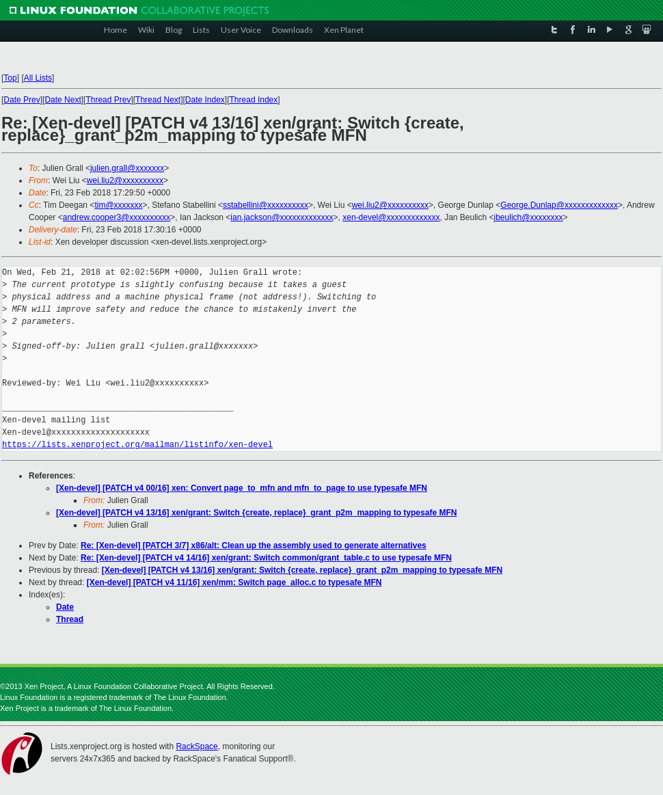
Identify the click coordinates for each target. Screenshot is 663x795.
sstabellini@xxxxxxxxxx (265, 205)
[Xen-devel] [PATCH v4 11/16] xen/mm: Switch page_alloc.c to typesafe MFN (234, 582)
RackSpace (196, 746)
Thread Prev (108, 100)
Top (9, 78)
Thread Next (157, 100)
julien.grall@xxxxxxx (127, 168)
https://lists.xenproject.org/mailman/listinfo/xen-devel (137, 444)
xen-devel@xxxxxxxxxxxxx (390, 217)
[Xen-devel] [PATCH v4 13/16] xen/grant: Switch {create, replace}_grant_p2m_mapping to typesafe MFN (256, 512)
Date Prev (21, 100)
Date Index (205, 100)
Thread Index (254, 100)
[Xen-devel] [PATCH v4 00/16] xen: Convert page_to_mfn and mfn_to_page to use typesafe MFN (241, 488)
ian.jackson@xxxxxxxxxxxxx (281, 217)
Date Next (62, 100)
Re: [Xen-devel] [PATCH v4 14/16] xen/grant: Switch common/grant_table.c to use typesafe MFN (266, 558)
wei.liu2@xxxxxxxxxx (125, 180)
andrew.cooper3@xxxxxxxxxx (117, 217)
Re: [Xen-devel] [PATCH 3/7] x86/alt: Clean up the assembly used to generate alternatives (254, 545)
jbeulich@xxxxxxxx (528, 217)
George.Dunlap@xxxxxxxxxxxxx (559, 205)
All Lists (38, 78)
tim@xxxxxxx (118, 205)
